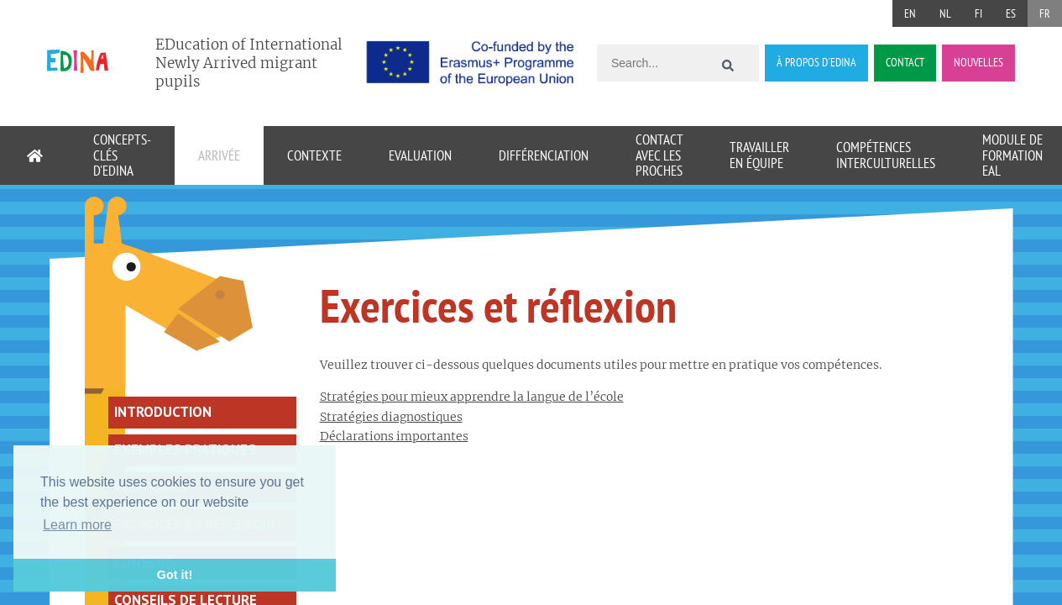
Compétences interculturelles (885, 155)
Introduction (163, 411)
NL (945, 13)
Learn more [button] (77, 525)
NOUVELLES (978, 62)
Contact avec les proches (659, 155)
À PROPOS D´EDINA (816, 62)
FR (1044, 13)
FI (978, 13)
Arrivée (219, 155)
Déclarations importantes (394, 436)
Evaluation (420, 155)
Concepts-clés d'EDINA (122, 155)
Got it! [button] (174, 574)
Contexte (314, 155)
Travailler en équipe (759, 155)
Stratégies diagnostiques (391, 416)
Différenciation (544, 155)
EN (910, 13)
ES (1011, 13)
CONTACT (905, 62)
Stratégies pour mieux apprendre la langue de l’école (472, 396)
